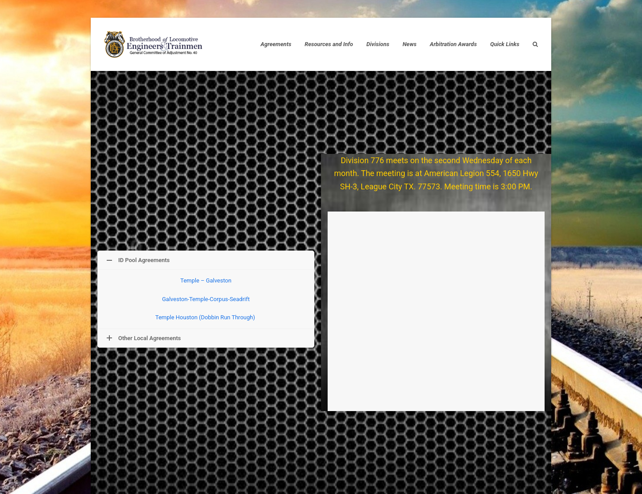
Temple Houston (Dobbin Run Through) (205, 317)
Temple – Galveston (205, 280)
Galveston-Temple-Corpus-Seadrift (206, 299)
